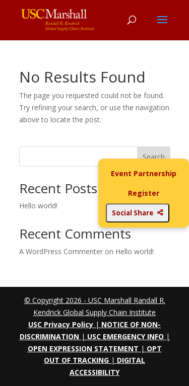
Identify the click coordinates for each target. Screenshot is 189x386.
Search (154, 157)
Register (143, 193)
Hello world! (38, 205)
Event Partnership (143, 173)
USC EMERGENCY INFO (125, 336)
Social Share (137, 212)
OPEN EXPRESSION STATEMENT (83, 348)
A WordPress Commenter (61, 251)
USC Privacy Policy (60, 324)
